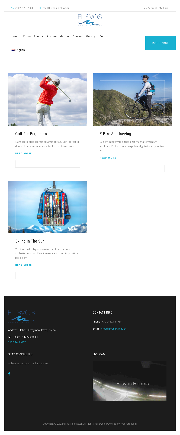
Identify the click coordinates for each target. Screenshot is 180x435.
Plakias (77, 36)
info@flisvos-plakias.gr (55, 7)
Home (15, 36)
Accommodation (58, 36)
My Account (150, 7)
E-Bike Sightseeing (115, 133)
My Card (164, 7)
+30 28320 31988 (24, 7)
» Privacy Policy (17, 341)
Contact (104, 36)
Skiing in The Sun (30, 241)
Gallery (91, 36)
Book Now (160, 43)
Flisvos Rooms (33, 36)
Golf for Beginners (31, 133)
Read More (23, 153)
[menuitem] (18, 50)
